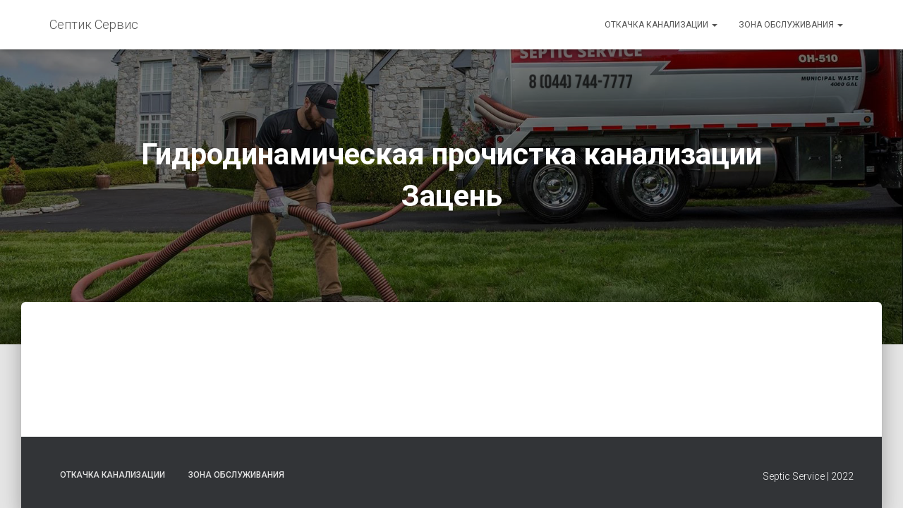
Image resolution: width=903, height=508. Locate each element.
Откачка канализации (661, 25)
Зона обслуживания (791, 25)
